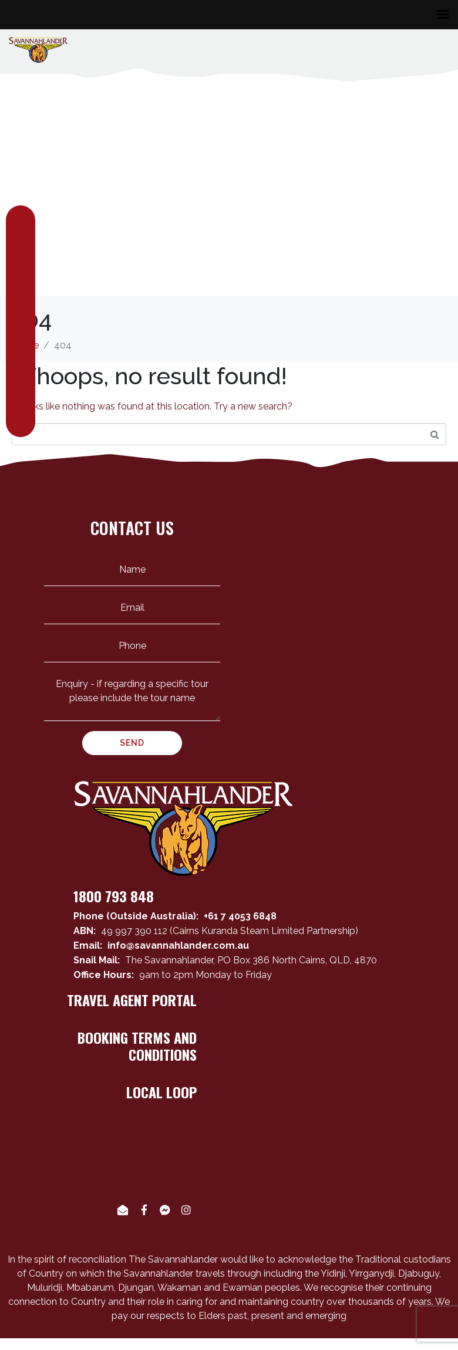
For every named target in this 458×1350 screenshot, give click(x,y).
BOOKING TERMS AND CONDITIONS (137, 1046)
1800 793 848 (113, 895)
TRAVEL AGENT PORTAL (132, 999)
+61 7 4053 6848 (240, 916)
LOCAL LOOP (161, 1091)
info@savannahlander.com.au (178, 945)
